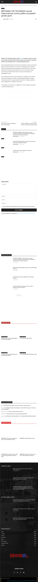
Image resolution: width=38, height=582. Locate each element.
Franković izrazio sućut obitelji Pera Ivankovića (22, 150)
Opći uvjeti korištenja (23, 580)
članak (21, 58)
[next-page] (4, 159)
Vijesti (3, 138)
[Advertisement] (19, 240)
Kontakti (17, 580)
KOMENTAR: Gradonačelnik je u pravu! (27, 438)
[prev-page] (2, 159)
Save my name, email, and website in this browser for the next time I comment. (19, 206)
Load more (19, 295)
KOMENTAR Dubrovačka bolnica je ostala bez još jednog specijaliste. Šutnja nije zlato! (9, 455)
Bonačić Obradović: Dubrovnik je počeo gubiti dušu (17, 413)
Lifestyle (5, 5)
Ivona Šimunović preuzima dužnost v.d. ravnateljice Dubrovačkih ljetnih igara (20, 416)
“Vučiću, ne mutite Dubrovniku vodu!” (15, 411)
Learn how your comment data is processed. (26, 213)
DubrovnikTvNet (4, 336)
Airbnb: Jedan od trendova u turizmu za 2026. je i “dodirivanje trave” (17, 405)
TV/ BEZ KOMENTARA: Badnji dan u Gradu (28, 354)
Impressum (9, 580)
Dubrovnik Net (6, 19)
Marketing (14, 580)
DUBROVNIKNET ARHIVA (32, 580)
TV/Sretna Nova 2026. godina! (26, 338)
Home (2, 5)
